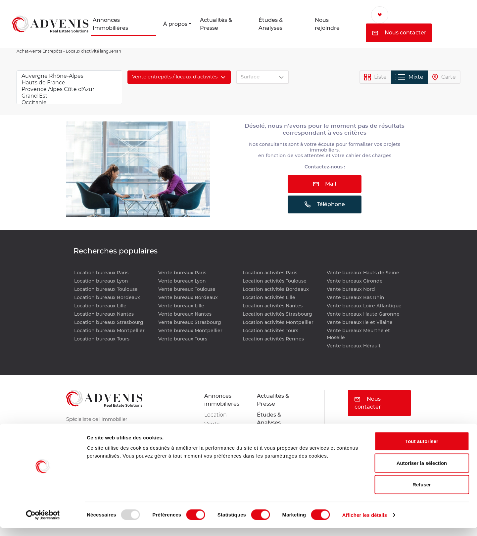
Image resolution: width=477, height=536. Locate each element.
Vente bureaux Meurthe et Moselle (358, 334)
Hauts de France (69, 82)
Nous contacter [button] (399, 32)
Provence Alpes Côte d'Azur (69, 89)
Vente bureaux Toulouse (186, 289)
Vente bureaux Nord (351, 289)
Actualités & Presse (216, 24)
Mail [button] (324, 184)
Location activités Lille (269, 297)
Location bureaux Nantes (104, 314)
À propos (175, 24)
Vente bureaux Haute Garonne (363, 314)
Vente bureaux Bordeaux (188, 297)
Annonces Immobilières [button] (110, 24)
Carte (444, 77)
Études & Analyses (271, 24)
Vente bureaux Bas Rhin (355, 297)
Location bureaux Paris (101, 273)
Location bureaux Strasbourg (108, 322)
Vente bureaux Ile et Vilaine (360, 322)
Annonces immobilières (221, 400)
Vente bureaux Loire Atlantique (364, 306)
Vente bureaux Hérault (354, 346)
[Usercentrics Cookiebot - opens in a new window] (43, 523)
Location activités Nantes (273, 306)
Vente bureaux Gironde (355, 281)
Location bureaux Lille (100, 306)
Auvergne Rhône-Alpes (69, 76)
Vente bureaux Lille (181, 306)
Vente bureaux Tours (182, 339)
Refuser (421, 492)
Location (215, 415)
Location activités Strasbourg (277, 314)
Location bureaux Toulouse (106, 289)
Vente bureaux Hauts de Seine (363, 273)
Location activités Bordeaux (276, 289)
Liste (375, 77)
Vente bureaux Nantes (185, 314)
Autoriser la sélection (422, 471)
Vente (212, 424)
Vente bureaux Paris (182, 273)
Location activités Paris (270, 273)
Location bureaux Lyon (101, 281)
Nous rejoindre (327, 24)
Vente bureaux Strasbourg (189, 322)
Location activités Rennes (273, 339)
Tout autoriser (421, 449)
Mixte (409, 77)
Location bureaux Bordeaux (107, 297)
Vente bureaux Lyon (182, 281)
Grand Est (69, 96)
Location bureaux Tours (101, 339)
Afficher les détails (364, 523)
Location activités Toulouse (275, 281)
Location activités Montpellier (278, 322)
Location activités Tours (270, 331)
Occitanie (69, 102)
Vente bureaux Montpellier (190, 331)
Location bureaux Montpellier (109, 331)
